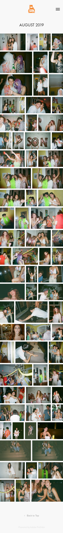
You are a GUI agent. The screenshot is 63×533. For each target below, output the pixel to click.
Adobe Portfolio (37, 527)
